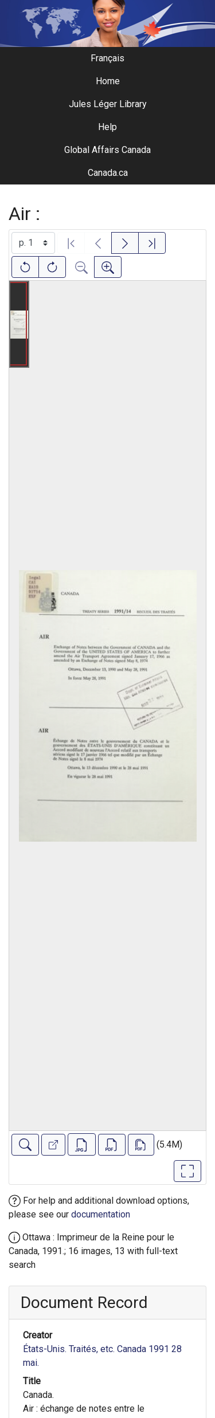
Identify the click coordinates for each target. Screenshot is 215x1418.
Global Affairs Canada (107, 149)
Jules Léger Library (108, 104)
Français (107, 58)
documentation (100, 1214)
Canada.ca (108, 172)
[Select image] (33, 243)
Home (108, 81)
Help (107, 126)
